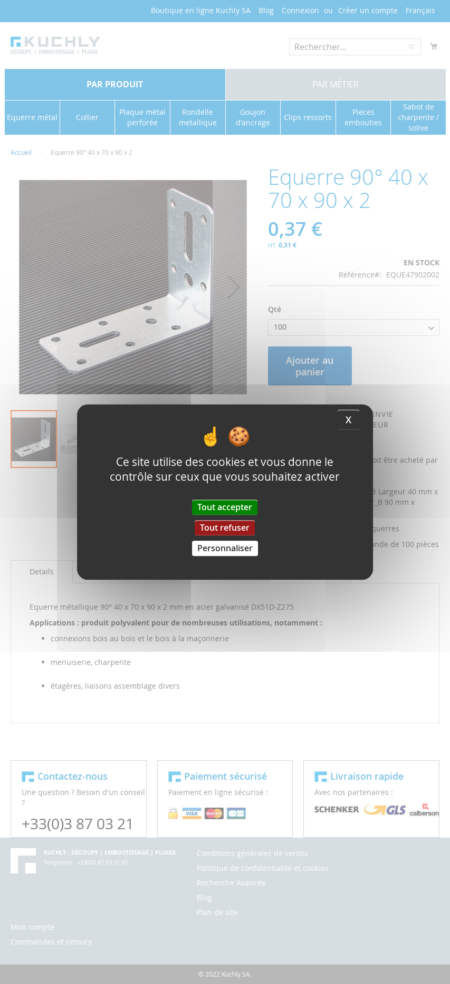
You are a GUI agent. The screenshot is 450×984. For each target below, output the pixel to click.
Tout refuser (225, 527)
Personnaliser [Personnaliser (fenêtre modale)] (225, 548)
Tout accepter (224, 507)
